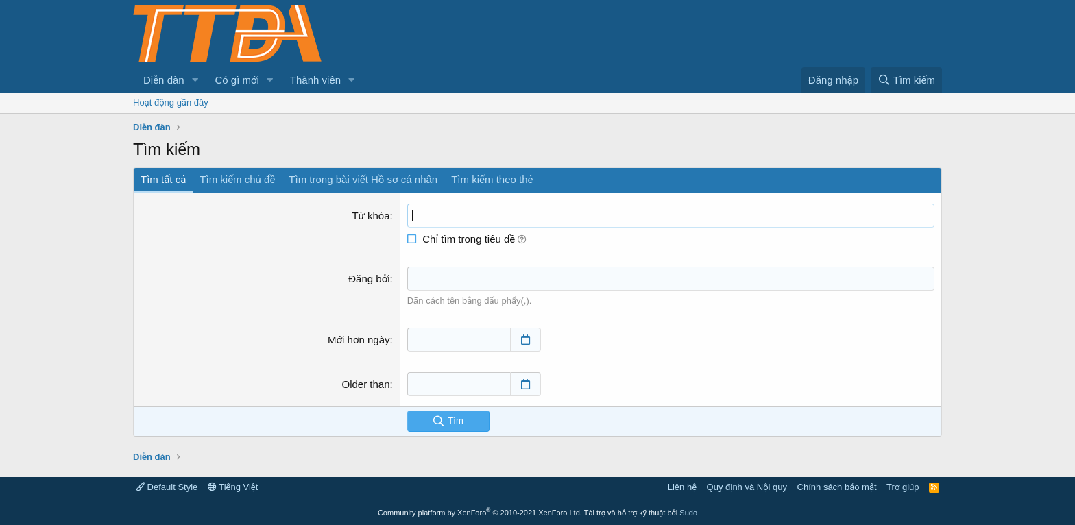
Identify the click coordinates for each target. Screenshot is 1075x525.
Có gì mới (237, 80)
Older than (366, 384)
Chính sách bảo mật (837, 487)
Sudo (688, 513)
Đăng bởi (368, 278)
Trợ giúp (902, 487)
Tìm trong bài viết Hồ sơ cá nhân (363, 179)
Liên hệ (682, 487)
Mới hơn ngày (359, 339)
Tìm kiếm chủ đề (237, 179)
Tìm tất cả (163, 179)
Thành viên (315, 80)
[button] (195, 80)
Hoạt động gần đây (170, 102)
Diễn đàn (163, 80)
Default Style (166, 487)
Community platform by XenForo (480, 513)
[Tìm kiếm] (906, 80)
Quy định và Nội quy (747, 487)
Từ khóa (370, 215)
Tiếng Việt (233, 487)
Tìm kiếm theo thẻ (492, 179)
